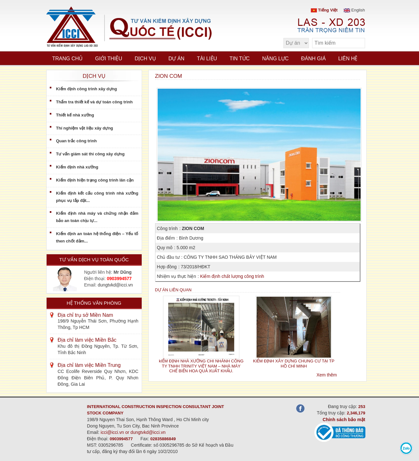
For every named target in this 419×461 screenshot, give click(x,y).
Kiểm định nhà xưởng (77, 167)
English (354, 10)
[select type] (296, 43)
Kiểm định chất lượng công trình (232, 276)
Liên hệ (348, 58)
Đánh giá (313, 58)
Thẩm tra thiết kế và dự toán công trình (94, 102)
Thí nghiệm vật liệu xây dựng (84, 128)
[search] (357, 43)
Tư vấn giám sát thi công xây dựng (90, 154)
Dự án (176, 58)
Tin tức (239, 58)
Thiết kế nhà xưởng (75, 115)
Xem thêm (327, 374)
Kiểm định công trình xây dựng (86, 88)
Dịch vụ (145, 58)
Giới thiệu (108, 58)
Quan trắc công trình (76, 140)
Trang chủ (67, 58)
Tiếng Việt (324, 10)
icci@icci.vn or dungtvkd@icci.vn (133, 432)
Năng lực (275, 58)
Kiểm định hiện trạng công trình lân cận (95, 180)
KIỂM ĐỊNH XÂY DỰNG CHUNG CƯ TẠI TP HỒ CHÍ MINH (293, 363)
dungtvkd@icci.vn (115, 284)
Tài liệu (207, 58)
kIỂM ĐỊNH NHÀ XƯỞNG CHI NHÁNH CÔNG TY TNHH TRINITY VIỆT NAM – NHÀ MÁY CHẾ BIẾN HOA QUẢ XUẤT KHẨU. (201, 366)
